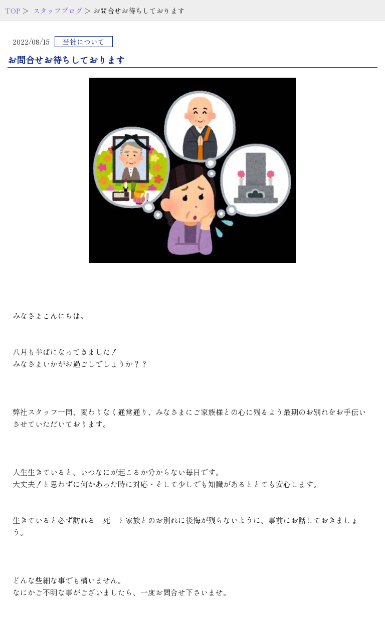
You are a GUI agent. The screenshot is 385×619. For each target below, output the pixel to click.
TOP (12, 11)
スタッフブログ (57, 11)
